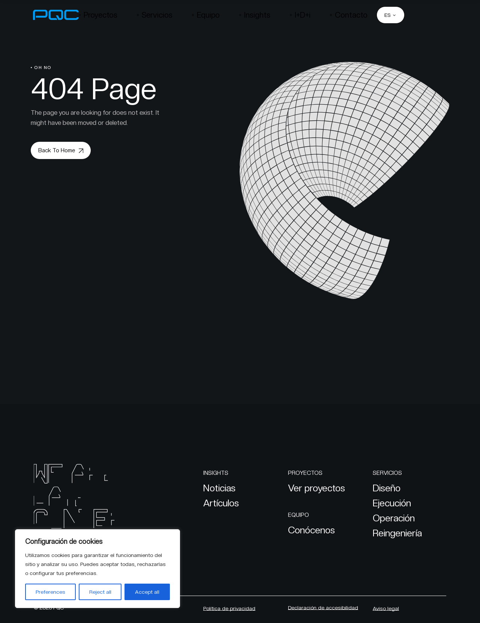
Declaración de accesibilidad (323, 608)
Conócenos (311, 530)
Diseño (386, 488)
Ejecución (392, 503)
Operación (394, 518)
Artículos (221, 503)
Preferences (50, 592)
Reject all (100, 592)
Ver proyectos (316, 488)
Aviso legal (386, 608)
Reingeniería (397, 533)
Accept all (147, 592)
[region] (97, 568)
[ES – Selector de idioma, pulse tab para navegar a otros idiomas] (390, 15)
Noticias (219, 488)
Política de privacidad (229, 608)
